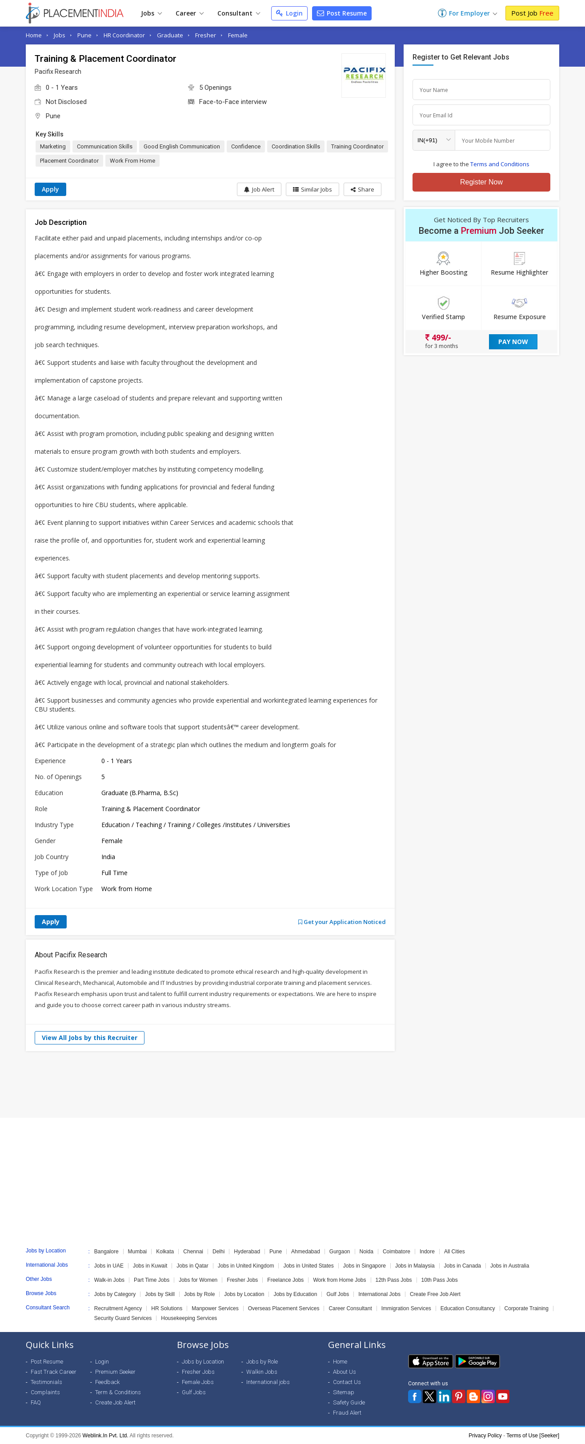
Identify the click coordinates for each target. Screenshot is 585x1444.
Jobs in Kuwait (150, 1265)
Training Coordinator (357, 146)
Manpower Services (215, 1308)
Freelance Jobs (285, 1280)
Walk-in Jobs (109, 1280)
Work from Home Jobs (339, 1280)
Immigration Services (406, 1308)
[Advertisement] (292, 1084)
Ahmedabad (305, 1251)
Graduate (170, 35)
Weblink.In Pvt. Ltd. (105, 1435)
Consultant (238, 13)
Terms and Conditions (499, 164)
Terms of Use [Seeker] (532, 1435)
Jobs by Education (295, 1294)
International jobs (268, 1382)
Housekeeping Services (189, 1318)
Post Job (532, 12)
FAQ (36, 1402)
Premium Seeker (115, 1371)
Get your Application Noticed (342, 922)
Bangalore (106, 1251)
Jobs (151, 13)
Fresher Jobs (242, 1280)
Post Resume (342, 13)
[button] (362, 189)
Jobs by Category (115, 1294)
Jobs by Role (199, 1294)
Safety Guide (349, 1402)
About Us (344, 1371)
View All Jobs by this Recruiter (89, 1037)
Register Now (481, 182)
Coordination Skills (296, 146)
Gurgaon (339, 1251)
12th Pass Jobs (394, 1280)
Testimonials (46, 1382)
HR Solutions (166, 1308)
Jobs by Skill (160, 1294)
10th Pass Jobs (439, 1280)
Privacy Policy (485, 1435)
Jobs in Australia (509, 1265)
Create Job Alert (115, 1402)
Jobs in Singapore (364, 1265)
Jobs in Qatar (192, 1265)
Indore (427, 1251)
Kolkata (165, 1251)
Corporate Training (527, 1308)
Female (238, 35)
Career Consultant (350, 1308)
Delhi (218, 1251)
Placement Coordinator (69, 160)
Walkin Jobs (261, 1371)
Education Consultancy (468, 1308)
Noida (366, 1251)
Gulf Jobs (337, 1294)
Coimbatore (396, 1251)
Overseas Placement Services (284, 1308)
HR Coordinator (124, 35)
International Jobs (379, 1294)
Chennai (193, 1251)
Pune (84, 35)
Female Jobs (198, 1382)
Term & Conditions (118, 1392)
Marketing (53, 146)
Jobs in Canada (462, 1265)
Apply (50, 189)
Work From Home (132, 160)
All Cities (454, 1251)
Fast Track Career (53, 1371)
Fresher (205, 35)
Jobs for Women (198, 1280)
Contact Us (347, 1382)
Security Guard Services (123, 1318)
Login (289, 13)
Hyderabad (247, 1251)
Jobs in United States (308, 1265)
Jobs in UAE (109, 1265)
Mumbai (137, 1251)
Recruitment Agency (118, 1308)
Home (34, 35)
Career (190, 13)
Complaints (45, 1392)
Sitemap (343, 1392)
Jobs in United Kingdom (246, 1265)
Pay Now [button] (513, 341)
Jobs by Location (244, 1294)
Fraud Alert (347, 1412)
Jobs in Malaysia (415, 1265)
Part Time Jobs (151, 1280)
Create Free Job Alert (435, 1294)
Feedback (107, 1382)
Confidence (245, 146)
